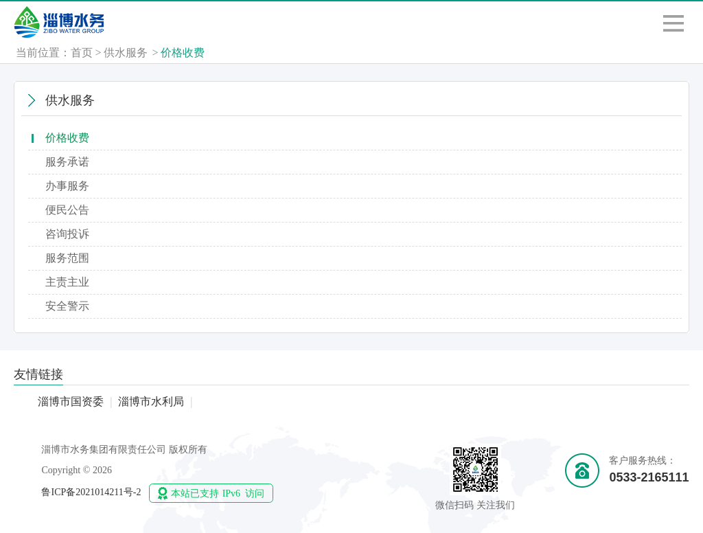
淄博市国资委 (71, 401)
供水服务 (126, 52)
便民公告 (67, 210)
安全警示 (67, 306)
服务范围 (67, 258)
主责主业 (67, 282)
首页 (82, 52)
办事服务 (67, 186)
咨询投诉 (67, 234)
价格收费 (183, 52)
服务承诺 (67, 162)
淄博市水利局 (151, 401)
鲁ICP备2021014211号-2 (91, 492)
